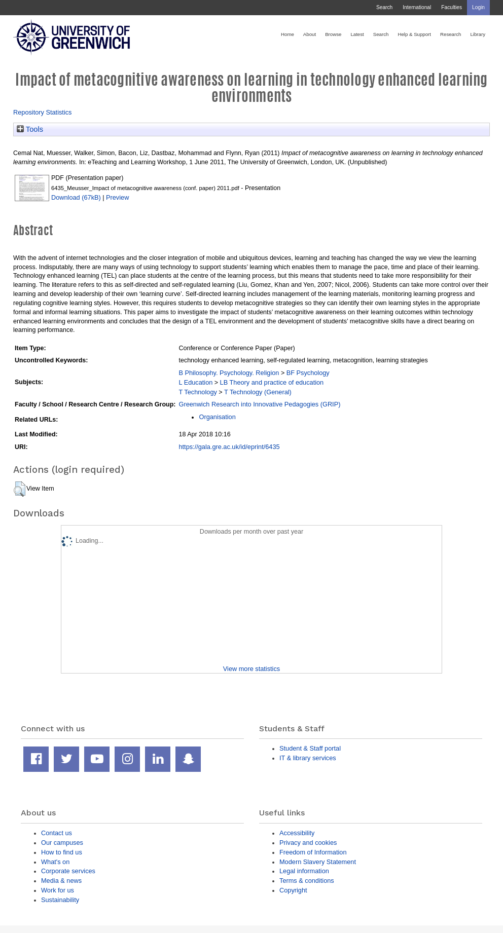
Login (478, 7)
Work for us (57, 890)
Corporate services (68, 871)
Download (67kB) (76, 197)
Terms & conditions (306, 880)
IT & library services (307, 758)
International (417, 7)
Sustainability (60, 900)
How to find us (61, 852)
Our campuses (62, 842)
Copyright (293, 890)
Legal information (304, 871)
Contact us (56, 833)
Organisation (217, 417)
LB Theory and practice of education (272, 382)
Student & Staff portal (310, 748)
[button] (19, 489)
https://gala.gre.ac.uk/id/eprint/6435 (228, 447)
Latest (357, 34)
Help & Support (414, 34)
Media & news (61, 880)
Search (384, 7)
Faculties (451, 7)
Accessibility (296, 833)
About (309, 34)
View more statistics (251, 669)
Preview (117, 197)
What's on (55, 862)
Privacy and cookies (308, 842)
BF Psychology (308, 373)
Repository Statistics (42, 112)
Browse (333, 34)
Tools (30, 129)
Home (287, 34)
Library (477, 34)
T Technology (197, 392)
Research (450, 34)
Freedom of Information (313, 852)
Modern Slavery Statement (317, 862)
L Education (195, 382)
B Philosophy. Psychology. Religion (228, 373)
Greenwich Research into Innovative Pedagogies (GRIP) (259, 404)
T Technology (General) (258, 392)
